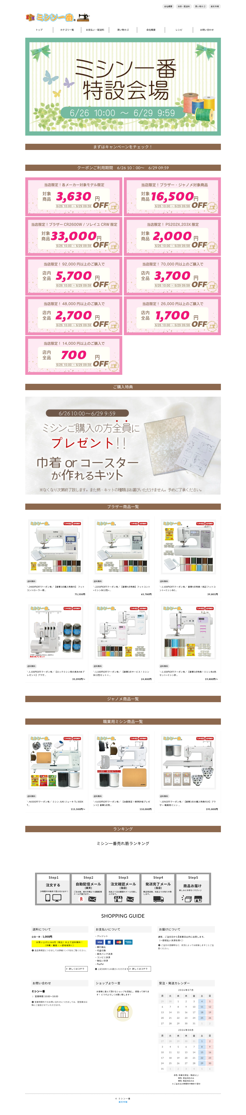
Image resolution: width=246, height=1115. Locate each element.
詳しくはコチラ (76, 968)
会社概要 (168, 6)
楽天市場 (215, 6)
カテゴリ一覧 (67, 29)
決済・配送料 (184, 6)
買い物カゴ (200, 6)
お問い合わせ (207, 29)
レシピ (179, 29)
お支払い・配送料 (95, 29)
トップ (39, 29)
